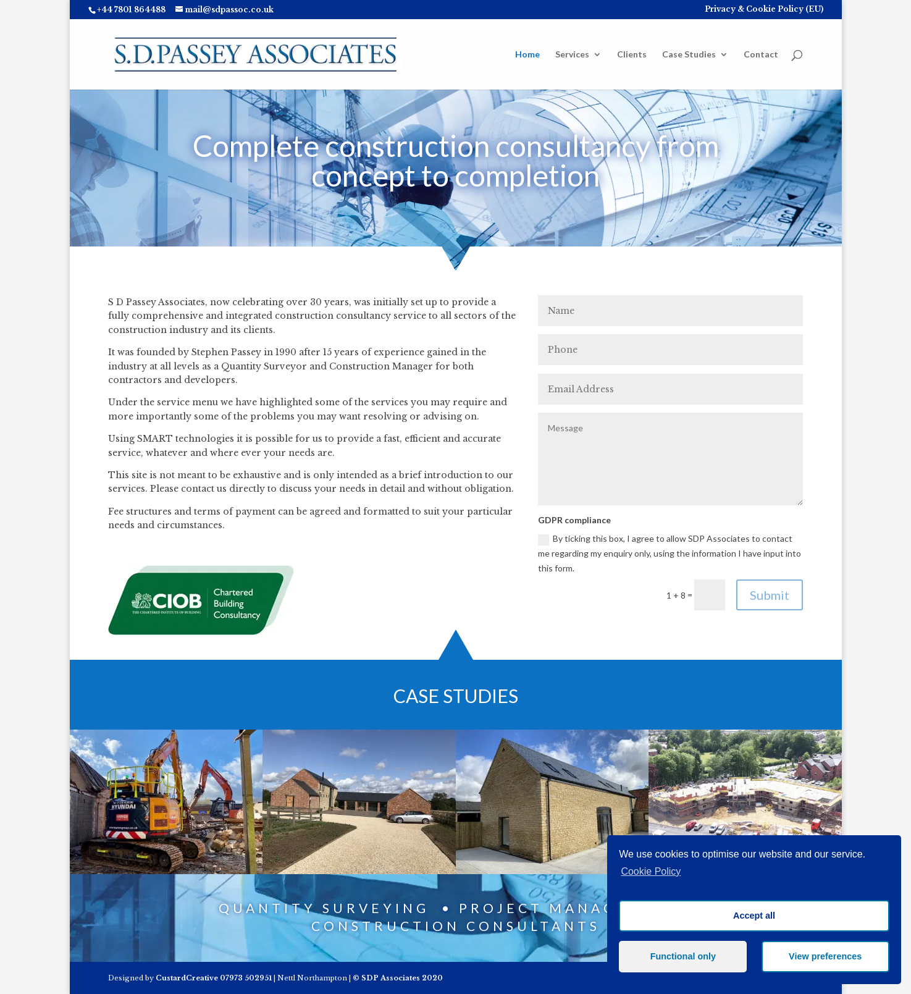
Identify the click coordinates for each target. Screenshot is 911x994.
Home (527, 54)
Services (572, 54)
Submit (769, 595)
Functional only (683, 956)
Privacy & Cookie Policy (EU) (764, 10)
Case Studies (689, 54)
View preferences (825, 956)
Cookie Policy (651, 871)
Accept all (754, 915)
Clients (632, 54)
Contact (761, 54)
